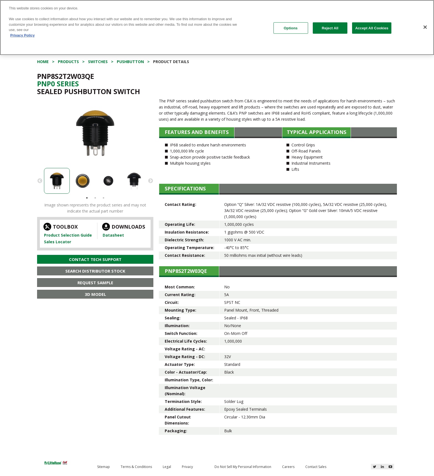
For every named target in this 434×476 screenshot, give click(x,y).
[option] (95, 133)
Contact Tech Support (95, 259)
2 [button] (95, 198)
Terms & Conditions (136, 466)
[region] (217, 27)
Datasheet (113, 235)
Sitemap (103, 466)
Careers (288, 466)
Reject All (330, 28)
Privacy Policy (22, 35)
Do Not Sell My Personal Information (243, 466)
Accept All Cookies (371, 28)
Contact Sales (315, 466)
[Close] (425, 27)
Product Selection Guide (68, 235)
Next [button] (150, 181)
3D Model (95, 294)
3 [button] (103, 198)
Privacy (187, 466)
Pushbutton (130, 61)
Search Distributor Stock (95, 271)
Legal (167, 466)
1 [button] (87, 198)
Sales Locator (57, 241)
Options (291, 28)
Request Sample (95, 282)
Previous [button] (40, 181)
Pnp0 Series (58, 83)
